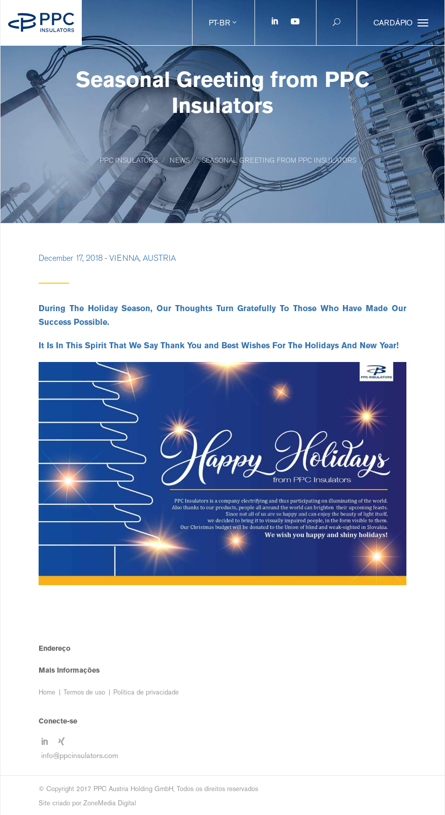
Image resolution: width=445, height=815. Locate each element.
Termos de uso (84, 692)
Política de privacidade (146, 692)
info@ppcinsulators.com (79, 755)
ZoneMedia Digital (109, 803)
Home (47, 692)
